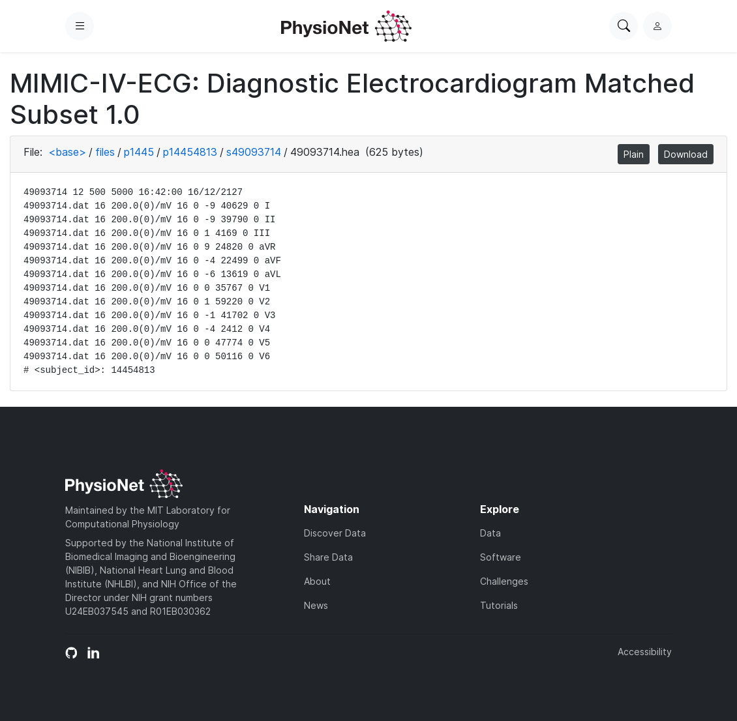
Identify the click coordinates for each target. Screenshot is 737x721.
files (105, 151)
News (316, 605)
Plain (634, 154)
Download (686, 154)
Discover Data (335, 532)
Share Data (328, 557)
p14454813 (190, 151)
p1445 (139, 151)
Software (500, 557)
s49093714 (253, 151)
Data (490, 532)
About (317, 581)
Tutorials (499, 605)
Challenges (504, 581)
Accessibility (645, 651)
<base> (67, 151)
